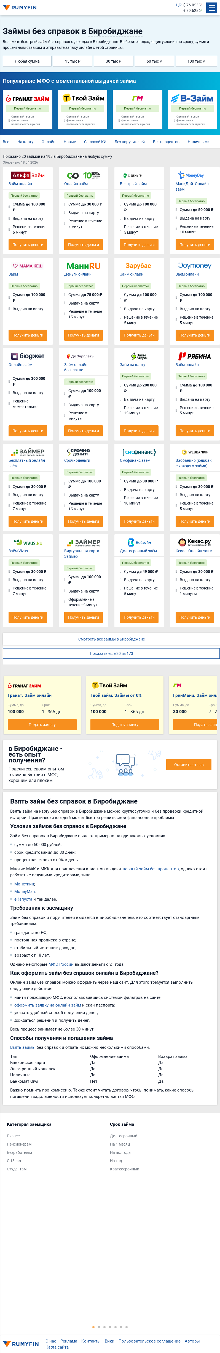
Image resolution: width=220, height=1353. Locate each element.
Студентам (16, 1168)
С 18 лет (14, 1160)
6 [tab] (121, 1327)
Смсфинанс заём (135, 460)
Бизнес (13, 1135)
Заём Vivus (18, 550)
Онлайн (48, 141)
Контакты (91, 1341)
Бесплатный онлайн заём (27, 463)
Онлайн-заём (20, 364)
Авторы (192, 1341)
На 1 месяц (120, 1144)
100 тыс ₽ (196, 61)
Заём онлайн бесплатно (75, 367)
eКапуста (23, 899)
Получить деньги (27, 244)
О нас (50, 1341)
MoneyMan (24, 891)
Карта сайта (57, 1347)
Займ (13, 274)
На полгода (120, 1152)
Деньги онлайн (78, 274)
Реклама (68, 1341)
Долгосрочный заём (138, 550)
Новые (70, 141)
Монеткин (24, 884)
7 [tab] (126, 1327)
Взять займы (23, 1047)
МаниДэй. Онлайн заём (192, 186)
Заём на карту (132, 364)
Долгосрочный (123, 1135)
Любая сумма (27, 61)
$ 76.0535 (192, 4)
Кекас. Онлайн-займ (194, 550)
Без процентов (166, 141)
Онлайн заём (76, 183)
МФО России (61, 964)
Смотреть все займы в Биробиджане (111, 639)
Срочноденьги (77, 460)
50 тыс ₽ (154, 61)
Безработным (19, 1152)
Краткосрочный (124, 1168)
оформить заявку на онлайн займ (47, 1005)
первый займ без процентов (151, 868)
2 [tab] (99, 1327)
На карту (25, 141)
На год (116, 1160)
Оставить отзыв (189, 764)
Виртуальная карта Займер (81, 553)
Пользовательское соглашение (150, 1341)
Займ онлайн (20, 183)
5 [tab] (115, 1327)
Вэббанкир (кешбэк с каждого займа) (194, 463)
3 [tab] (104, 1327)
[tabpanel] (55, 1147)
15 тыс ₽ (73, 61)
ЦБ (178, 4)
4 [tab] (110, 1327)
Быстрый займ (133, 183)
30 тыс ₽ (113, 61)
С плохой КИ (95, 141)
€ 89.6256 (192, 10)
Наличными (199, 141)
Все (6, 141)
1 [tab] (93, 1327)
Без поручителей (130, 141)
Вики (109, 1341)
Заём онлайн (187, 274)
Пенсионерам (19, 1144)
